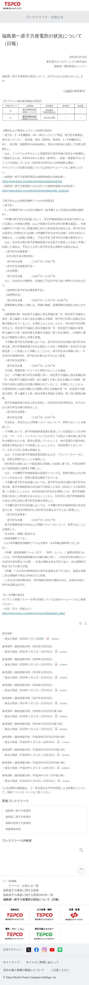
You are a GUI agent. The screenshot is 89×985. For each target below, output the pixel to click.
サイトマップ (11, 962)
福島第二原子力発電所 (18, 816)
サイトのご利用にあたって (42, 962)
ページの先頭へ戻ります (81, 869)
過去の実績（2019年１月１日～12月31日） (37, 677)
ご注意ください (60, 970)
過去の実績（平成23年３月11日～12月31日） (38, 780)
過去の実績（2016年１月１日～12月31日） (37, 716)
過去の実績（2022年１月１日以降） (32, 638)
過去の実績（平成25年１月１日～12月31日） (38, 754)
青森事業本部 (13, 829)
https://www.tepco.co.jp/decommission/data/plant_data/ (33, 613)
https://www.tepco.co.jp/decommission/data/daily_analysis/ (35, 190)
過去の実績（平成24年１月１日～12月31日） (38, 767)
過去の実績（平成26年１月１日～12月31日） (38, 742)
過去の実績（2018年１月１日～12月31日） (37, 690)
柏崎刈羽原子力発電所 (18, 823)
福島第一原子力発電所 (18, 810)
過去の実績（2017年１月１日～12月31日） (37, 703)
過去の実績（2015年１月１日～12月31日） (37, 729)
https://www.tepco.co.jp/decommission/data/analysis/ (32, 181)
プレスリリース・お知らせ (44, 17)
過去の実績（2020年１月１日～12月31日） (37, 664)
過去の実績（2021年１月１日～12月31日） (37, 651)
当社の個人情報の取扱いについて (23, 970)
